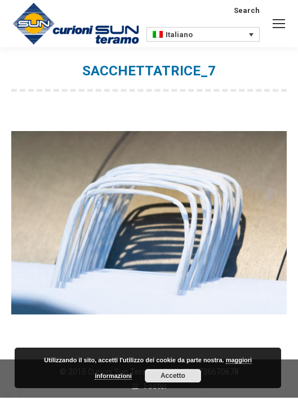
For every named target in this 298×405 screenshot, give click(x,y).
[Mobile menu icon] (279, 24)
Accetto (173, 376)
